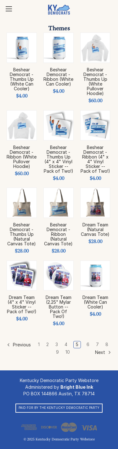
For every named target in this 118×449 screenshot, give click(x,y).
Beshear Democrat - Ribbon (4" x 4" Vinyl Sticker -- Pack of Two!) (95, 159)
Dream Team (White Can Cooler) (95, 302)
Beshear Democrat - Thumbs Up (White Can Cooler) (22, 79)
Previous (19, 345)
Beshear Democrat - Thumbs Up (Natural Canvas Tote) (21, 234)
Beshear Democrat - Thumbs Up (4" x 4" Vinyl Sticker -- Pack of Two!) (58, 159)
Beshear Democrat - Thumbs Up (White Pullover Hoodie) (95, 81)
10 (67, 352)
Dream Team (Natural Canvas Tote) (95, 229)
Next (103, 352)
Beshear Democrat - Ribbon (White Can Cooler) (58, 77)
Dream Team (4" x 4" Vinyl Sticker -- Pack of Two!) (22, 304)
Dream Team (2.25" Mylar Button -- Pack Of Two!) (58, 307)
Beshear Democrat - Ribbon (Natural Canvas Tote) (58, 234)
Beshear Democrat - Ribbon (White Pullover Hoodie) (22, 157)
